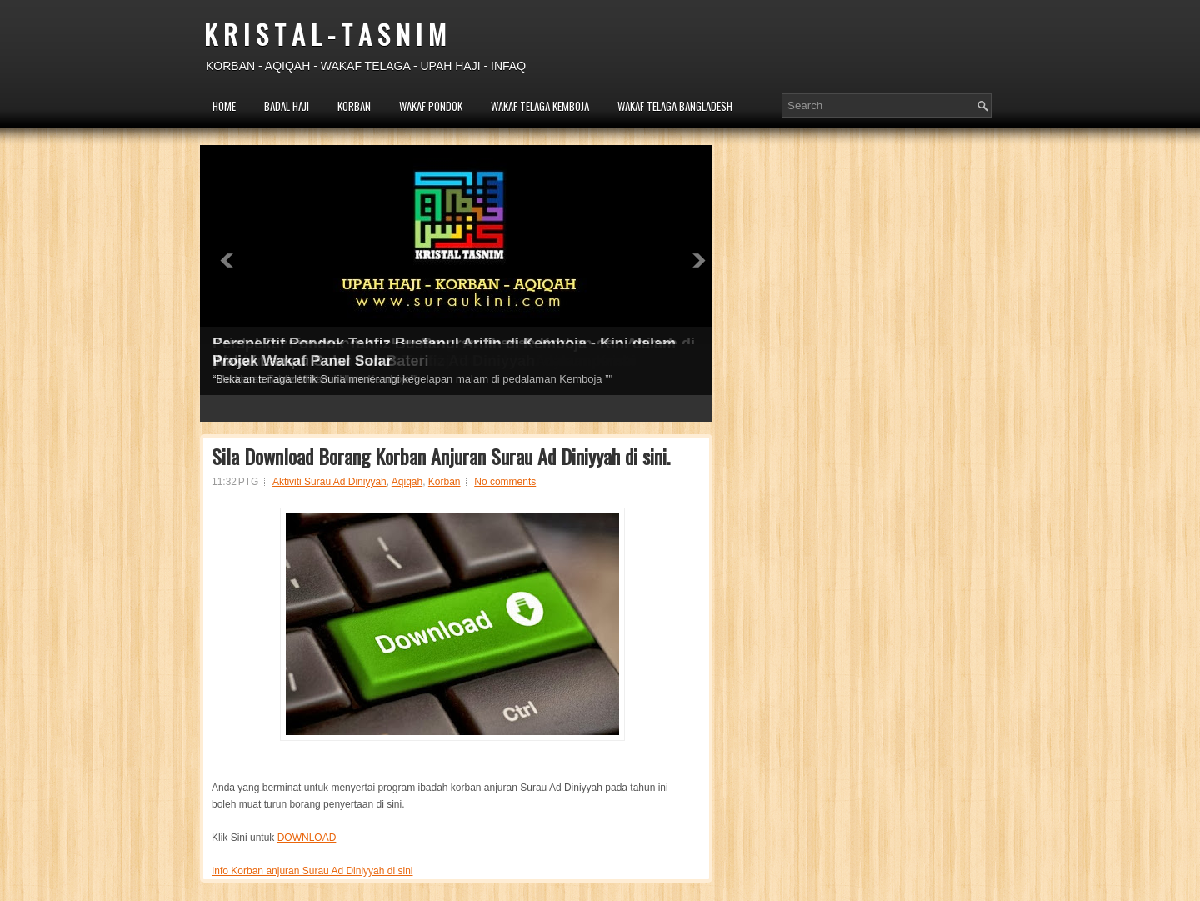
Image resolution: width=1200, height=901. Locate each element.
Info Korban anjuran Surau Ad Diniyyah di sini (312, 871)
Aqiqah (407, 482)
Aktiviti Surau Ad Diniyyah (329, 482)
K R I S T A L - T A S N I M (325, 33)
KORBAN (354, 106)
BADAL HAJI (286, 106)
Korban (444, 482)
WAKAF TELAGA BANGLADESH (675, 106)
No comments (505, 482)
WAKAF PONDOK (430, 106)
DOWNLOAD (307, 837)
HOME (224, 106)
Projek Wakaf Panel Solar (302, 361)
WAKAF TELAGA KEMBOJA (540, 106)
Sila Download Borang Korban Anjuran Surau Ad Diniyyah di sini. (441, 456)
